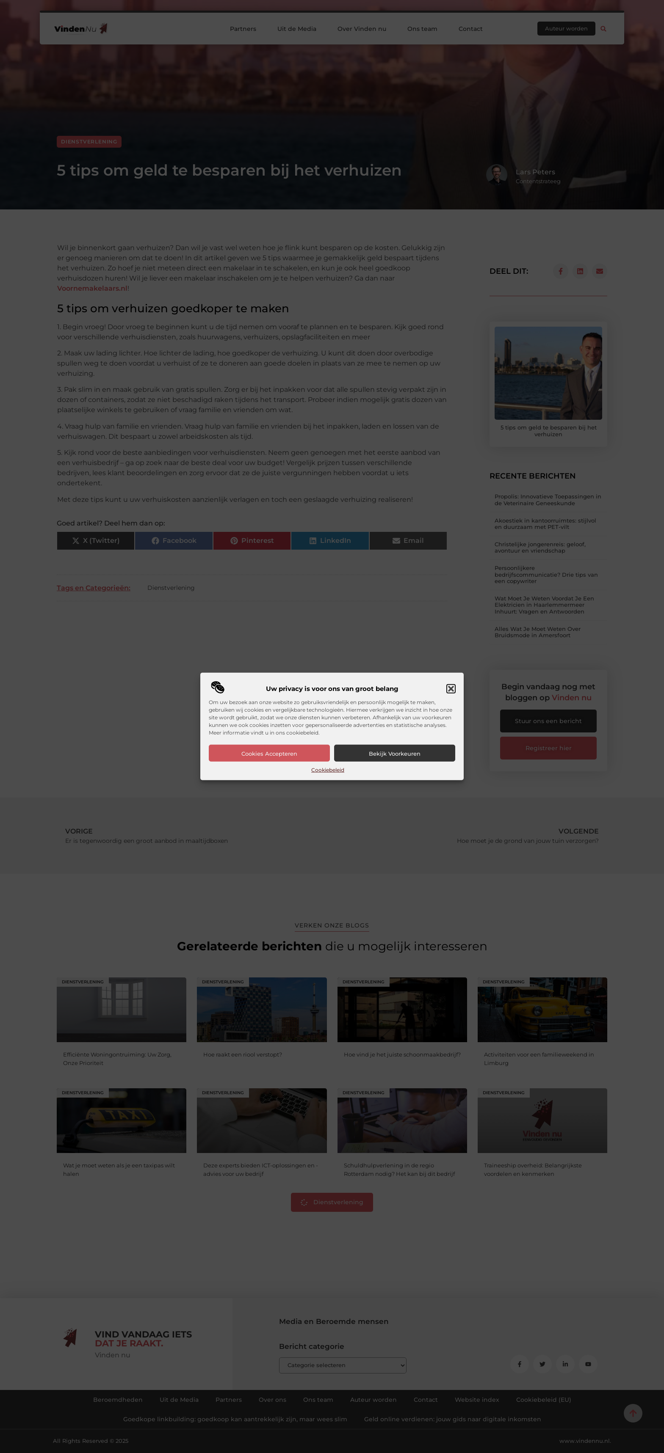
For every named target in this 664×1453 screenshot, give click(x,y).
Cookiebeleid (327, 770)
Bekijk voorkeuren (395, 753)
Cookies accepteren (269, 753)
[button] (451, 689)
